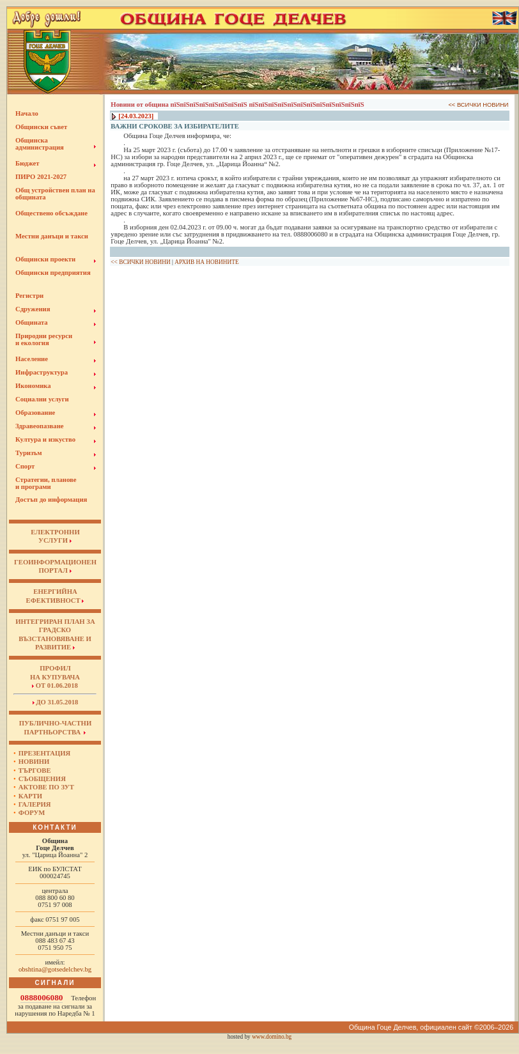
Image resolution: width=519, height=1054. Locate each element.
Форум (32, 812)
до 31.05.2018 (56, 702)
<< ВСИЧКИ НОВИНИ (478, 105)
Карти (30, 796)
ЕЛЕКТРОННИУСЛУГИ (55, 536)
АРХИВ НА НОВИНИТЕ (206, 262)
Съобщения (42, 778)
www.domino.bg (271, 1037)
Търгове (35, 770)
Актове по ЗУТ (46, 787)
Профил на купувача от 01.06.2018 (55, 677)
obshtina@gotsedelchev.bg (55, 969)
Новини (34, 761)
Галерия (35, 804)
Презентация (45, 753)
